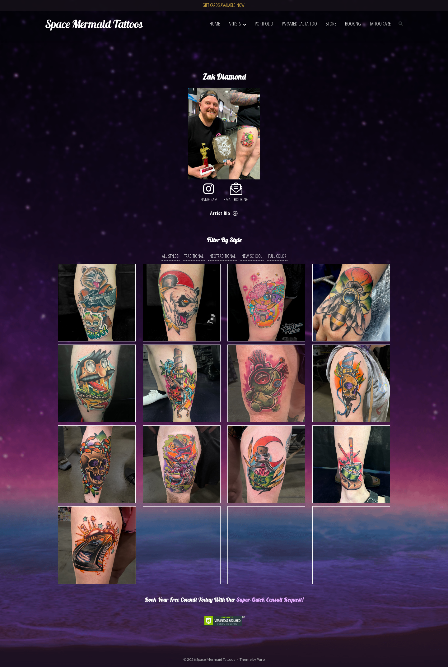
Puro (261, 659)
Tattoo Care (380, 23)
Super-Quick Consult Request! (269, 599)
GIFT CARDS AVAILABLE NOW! (224, 5)
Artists (235, 23)
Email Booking (236, 192)
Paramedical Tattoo (299, 23)
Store (331, 23)
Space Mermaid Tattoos (215, 659)
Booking (353, 23)
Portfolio (264, 23)
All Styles (170, 256)
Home (214, 23)
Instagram (208, 192)
